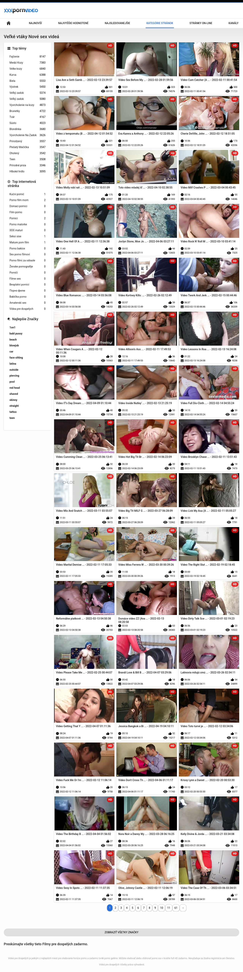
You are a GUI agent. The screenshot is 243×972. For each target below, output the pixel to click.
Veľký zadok (27, 93)
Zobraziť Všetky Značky (121, 932)
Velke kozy (27, 68)
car (11, 351)
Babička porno (27, 296)
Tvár (27, 117)
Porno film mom (27, 200)
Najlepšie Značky (25, 319)
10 (161, 907)
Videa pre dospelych (27, 309)
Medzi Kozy (27, 62)
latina (12, 363)
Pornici (27, 218)
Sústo (27, 123)
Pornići (27, 272)
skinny (13, 399)
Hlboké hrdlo (27, 171)
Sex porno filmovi (27, 254)
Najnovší (35, 23)
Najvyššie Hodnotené (73, 23)
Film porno (27, 212)
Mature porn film (27, 242)
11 (168, 907)
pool (12, 381)
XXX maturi (27, 230)
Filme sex (27, 278)
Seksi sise (27, 236)
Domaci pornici (27, 206)
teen (12, 417)
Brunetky (27, 111)
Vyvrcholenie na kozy (27, 105)
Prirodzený (27, 141)
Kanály (233, 23)
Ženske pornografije (27, 266)
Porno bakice (27, 248)
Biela (27, 81)
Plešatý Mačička (27, 147)
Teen (27, 159)
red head (14, 387)
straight (14, 405)
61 (176, 907)
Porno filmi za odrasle (27, 260)
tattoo (13, 411)
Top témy (19, 48)
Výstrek (27, 86)
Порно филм (27, 290)
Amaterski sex (27, 302)
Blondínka (27, 129)
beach (13, 339)
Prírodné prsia (27, 165)
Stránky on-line (200, 23)
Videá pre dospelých (109, 964)
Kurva (27, 74)
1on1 (12, 327)
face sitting (16, 357)
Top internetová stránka (22, 184)
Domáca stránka (8, 23)
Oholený (27, 153)
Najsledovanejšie (117, 23)
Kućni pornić (27, 194)
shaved (13, 393)
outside (13, 369)
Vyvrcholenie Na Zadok (27, 135)
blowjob (14, 345)
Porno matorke (27, 224)
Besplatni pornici (27, 284)
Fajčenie (27, 56)
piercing (14, 375)
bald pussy (15, 333)
